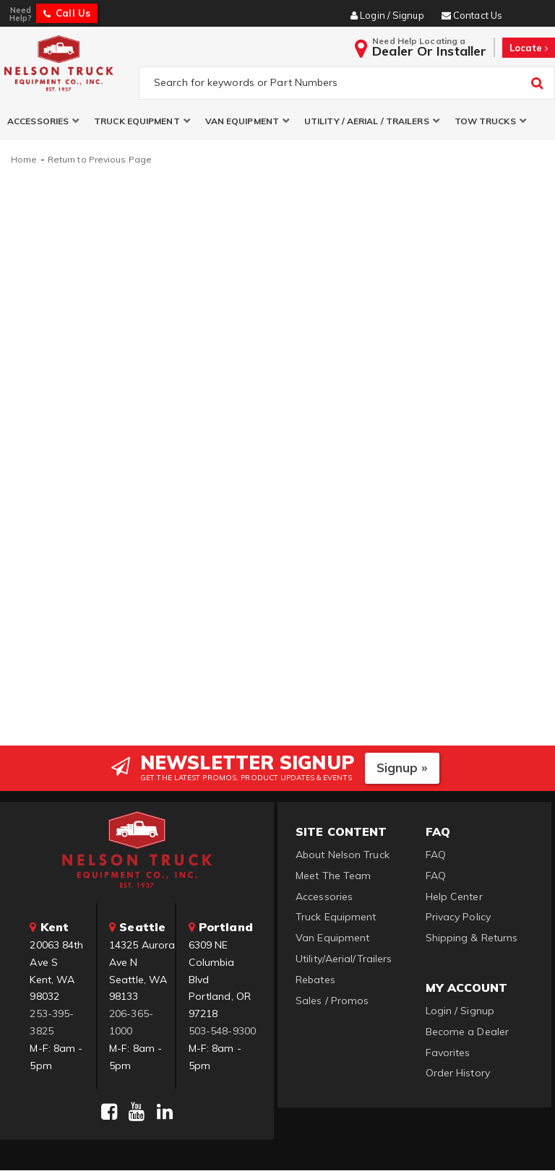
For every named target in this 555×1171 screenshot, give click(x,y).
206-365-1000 (131, 1023)
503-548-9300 (222, 1031)
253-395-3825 (52, 1023)
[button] (43, 121)
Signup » (402, 768)
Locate (528, 47)
